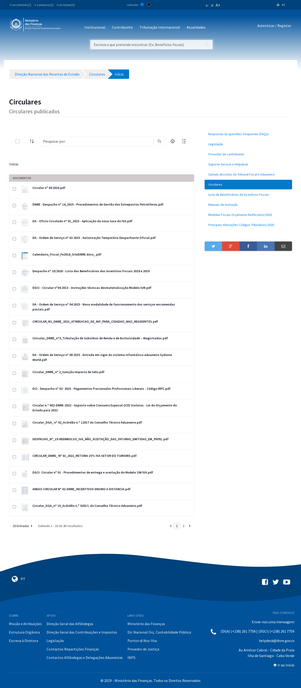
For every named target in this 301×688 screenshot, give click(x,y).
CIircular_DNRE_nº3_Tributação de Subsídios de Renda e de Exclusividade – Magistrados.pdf (100, 338)
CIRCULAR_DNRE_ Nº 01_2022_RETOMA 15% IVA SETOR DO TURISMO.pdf (84, 456)
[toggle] (25, 141)
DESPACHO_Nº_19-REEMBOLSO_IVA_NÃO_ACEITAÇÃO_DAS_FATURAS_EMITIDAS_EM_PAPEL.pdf (100, 439)
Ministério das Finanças (146, 623)
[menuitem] (248, 134)
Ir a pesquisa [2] (44, 5)
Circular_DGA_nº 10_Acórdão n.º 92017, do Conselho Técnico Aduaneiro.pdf (87, 506)
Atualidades (196, 27)
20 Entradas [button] (23, 526)
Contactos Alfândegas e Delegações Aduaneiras (85, 657)
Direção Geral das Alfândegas (70, 623)
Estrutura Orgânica (24, 632)
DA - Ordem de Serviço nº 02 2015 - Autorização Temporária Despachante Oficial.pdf (94, 238)
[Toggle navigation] (68, 25)
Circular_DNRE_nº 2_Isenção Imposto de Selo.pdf (68, 372)
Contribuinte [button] (122, 27)
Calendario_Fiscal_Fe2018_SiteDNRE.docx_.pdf (66, 254)
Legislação (55, 640)
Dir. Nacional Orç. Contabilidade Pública (159, 632)
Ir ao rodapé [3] (66, 5)
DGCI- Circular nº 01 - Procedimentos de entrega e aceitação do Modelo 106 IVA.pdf (92, 472)
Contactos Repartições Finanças (73, 649)
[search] (159, 141)
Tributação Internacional (159, 27)
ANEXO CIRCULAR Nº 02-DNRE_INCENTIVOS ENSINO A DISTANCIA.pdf (81, 489)
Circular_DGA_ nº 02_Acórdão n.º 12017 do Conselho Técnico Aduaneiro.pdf (87, 422)
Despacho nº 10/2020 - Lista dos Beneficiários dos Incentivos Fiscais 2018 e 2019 (91, 271)
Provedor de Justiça (143, 649)
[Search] (96, 141)
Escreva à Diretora (23, 640)
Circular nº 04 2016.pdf (48, 188)
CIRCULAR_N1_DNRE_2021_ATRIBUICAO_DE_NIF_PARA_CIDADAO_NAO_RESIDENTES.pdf (95, 321)
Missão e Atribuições (25, 623)
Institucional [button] (94, 27)
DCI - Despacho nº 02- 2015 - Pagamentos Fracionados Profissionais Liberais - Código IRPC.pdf (101, 388)
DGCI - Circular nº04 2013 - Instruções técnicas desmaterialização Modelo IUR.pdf (91, 288)
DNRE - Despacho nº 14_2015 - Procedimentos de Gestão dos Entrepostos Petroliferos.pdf (97, 204)
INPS (131, 657)
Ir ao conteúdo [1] (20, 5)
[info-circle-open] (172, 141)
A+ (218, 5)
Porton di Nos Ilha (142, 640)
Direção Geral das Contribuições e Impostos (82, 632)
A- (207, 5)
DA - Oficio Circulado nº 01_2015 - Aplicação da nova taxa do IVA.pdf (82, 221)
